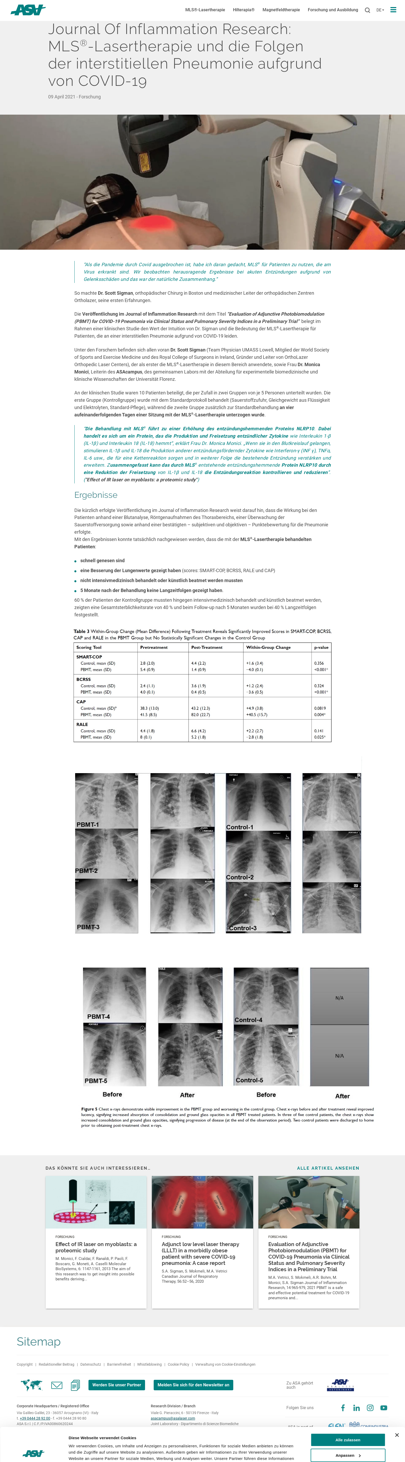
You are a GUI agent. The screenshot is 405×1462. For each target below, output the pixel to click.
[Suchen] (367, 10)
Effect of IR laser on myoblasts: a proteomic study (96, 1247)
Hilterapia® (244, 9)
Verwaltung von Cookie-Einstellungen (225, 1364)
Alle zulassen (347, 1406)
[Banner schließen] (397, 1401)
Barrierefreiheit (119, 1364)
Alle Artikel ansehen (328, 1168)
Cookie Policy (178, 1364)
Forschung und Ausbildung (333, 9)
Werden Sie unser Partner (116, 1384)
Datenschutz (90, 1364)
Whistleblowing (149, 1364)
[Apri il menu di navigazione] (393, 10)
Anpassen (348, 1421)
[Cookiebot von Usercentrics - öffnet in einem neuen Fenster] (34, 1452)
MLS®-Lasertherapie (205, 9)
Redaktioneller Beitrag (56, 1364)
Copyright (25, 1364)
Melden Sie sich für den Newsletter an (193, 1384)
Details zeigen (82, 1451)
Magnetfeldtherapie (281, 9)
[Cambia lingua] (379, 10)
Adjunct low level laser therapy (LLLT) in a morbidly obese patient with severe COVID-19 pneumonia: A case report (200, 1253)
